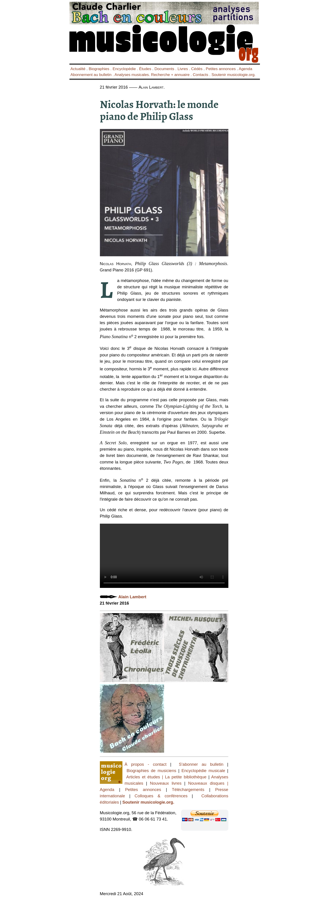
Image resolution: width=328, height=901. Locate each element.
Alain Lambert (132, 596)
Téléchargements (188, 789)
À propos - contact (147, 764)
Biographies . (100, 68)
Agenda (245, 68)
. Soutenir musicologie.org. (232, 74)
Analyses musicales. (133, 74)
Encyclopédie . (125, 68)
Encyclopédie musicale (203, 770)
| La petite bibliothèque (184, 777)
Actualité (78, 68)
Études (145, 68)
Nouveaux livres (167, 783)
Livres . (184, 68)
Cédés (196, 68)
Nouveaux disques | (208, 783)
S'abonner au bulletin (201, 764)
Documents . (165, 68)
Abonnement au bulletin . (93, 74)
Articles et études (143, 777)
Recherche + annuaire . (172, 74)
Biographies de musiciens (152, 770)
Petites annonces (221, 68)
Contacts (200, 74)
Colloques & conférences (159, 795)
